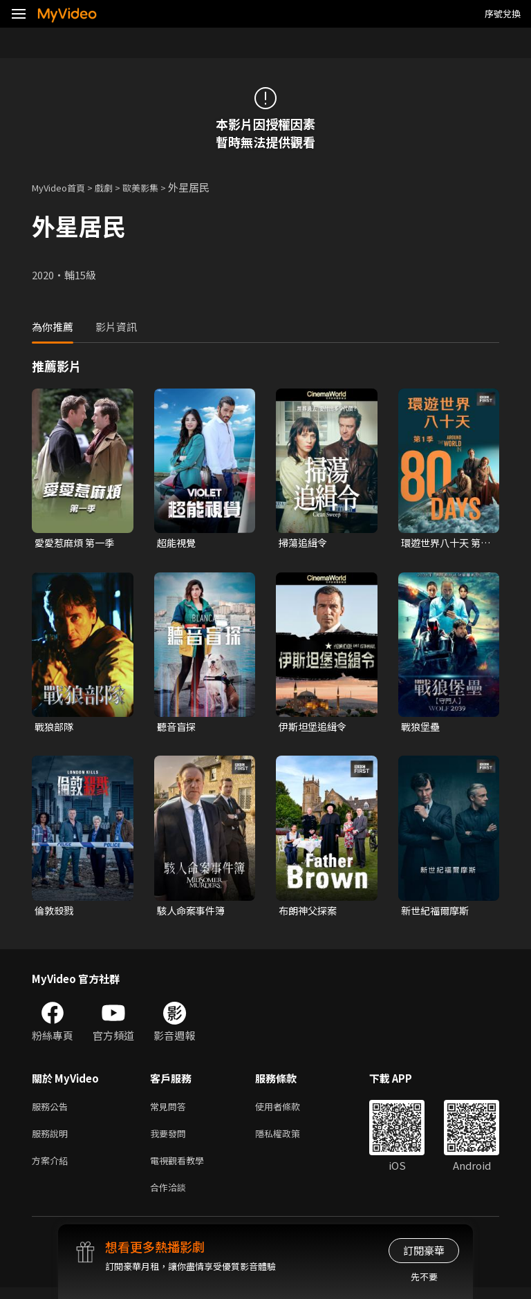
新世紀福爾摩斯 (437, 913)
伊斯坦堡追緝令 (315, 728)
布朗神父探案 (310, 913)
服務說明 (52, 1139)
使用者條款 (289, 1110)
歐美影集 (155, 187)
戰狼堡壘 (421, 728)
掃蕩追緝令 (304, 543)
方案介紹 (52, 1168)
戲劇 (114, 187)
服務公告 (52, 1110)
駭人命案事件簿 (193, 913)
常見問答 (171, 1110)
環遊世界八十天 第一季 (443, 543)
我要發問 (171, 1139)
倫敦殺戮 (55, 913)
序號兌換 (503, 13)
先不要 (424, 1276)
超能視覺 (177, 543)
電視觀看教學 (181, 1168)
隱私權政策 (289, 1139)
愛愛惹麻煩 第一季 (77, 543)
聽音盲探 (177, 728)
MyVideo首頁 (63, 187)
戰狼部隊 (55, 728)
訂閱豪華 (424, 1250)
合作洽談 (171, 1197)
